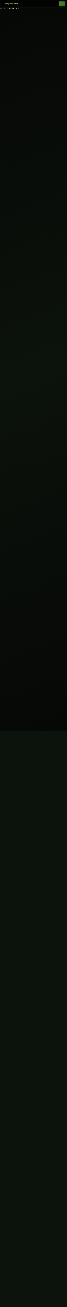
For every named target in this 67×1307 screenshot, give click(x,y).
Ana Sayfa (3, 8)
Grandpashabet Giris (23, 958)
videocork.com (50, 768)
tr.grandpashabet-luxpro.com (13, 771)
